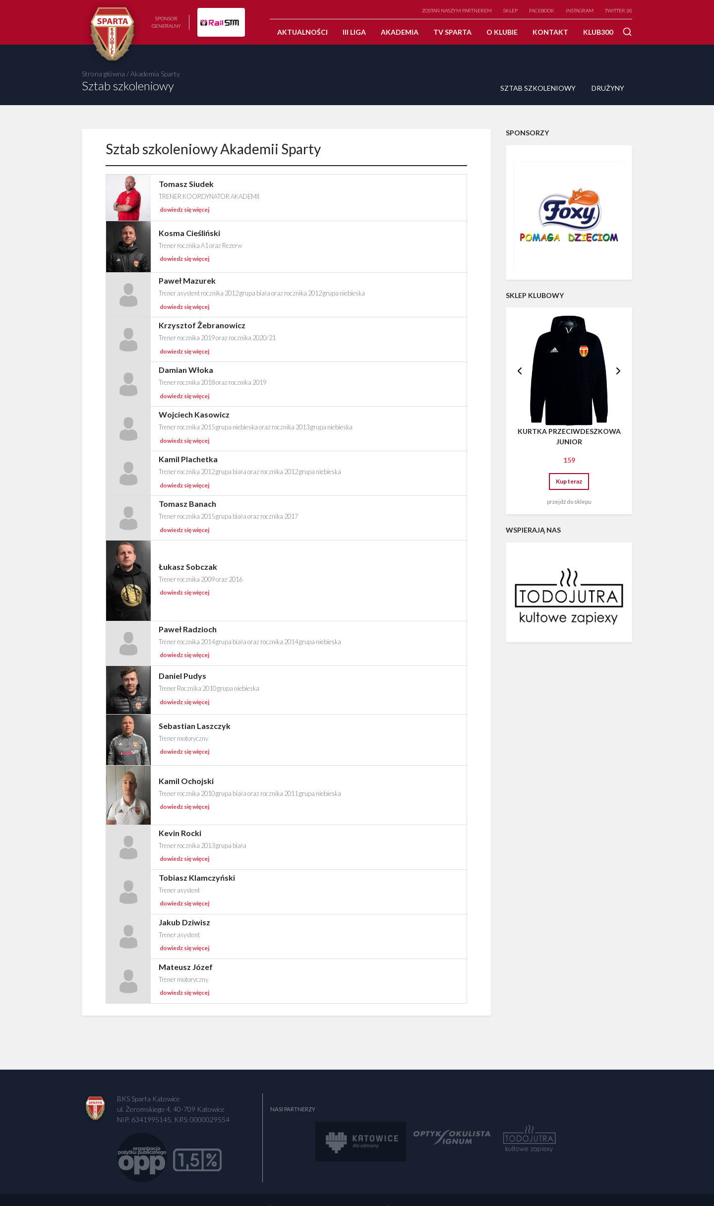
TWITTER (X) (618, 10)
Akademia (399, 32)
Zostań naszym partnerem (457, 10)
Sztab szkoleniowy (538, 88)
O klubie (502, 32)
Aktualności (302, 32)
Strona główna (103, 73)
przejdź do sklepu (569, 501)
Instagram (580, 10)
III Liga (354, 32)
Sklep (510, 10)
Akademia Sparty (155, 73)
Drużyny (608, 88)
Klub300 (598, 32)
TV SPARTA (452, 32)
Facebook (541, 10)
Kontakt (550, 32)
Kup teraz (569, 481)
